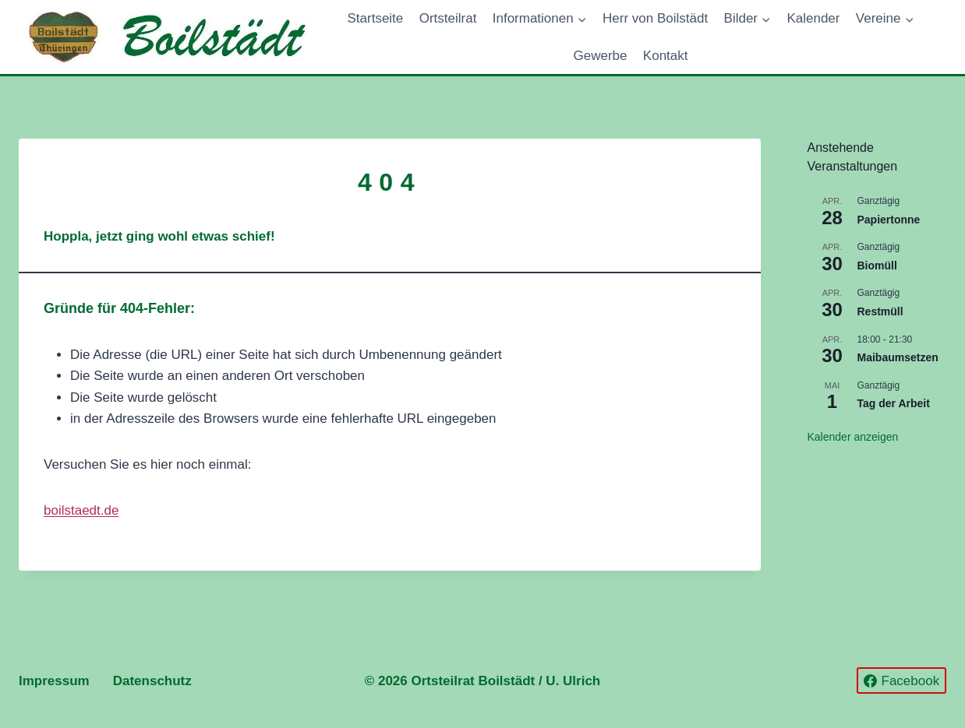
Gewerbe (600, 55)
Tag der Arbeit (893, 403)
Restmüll (880, 311)
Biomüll (877, 265)
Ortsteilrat (448, 18)
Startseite (375, 18)
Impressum (54, 680)
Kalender (813, 18)
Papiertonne (889, 219)
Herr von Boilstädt (655, 18)
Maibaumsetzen (897, 357)
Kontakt (665, 55)
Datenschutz (152, 680)
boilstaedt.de (81, 510)
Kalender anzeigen (853, 437)
